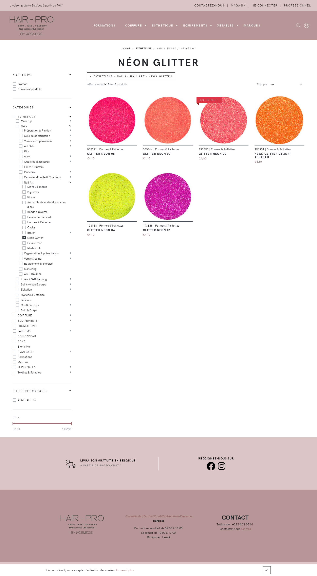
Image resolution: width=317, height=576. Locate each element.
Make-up (26, 121)
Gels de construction (37, 136)
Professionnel (297, 5)
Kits (26, 151)
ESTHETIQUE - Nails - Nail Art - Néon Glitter (131, 76)
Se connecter (265, 5)
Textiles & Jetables (29, 372)
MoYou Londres (37, 187)
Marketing (30, 269)
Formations (25, 357)
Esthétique (162, 25)
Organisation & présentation (41, 253)
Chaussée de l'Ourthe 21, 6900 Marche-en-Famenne (158, 516)
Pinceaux (29, 172)
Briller (31, 232)
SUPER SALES (27, 367)
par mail (246, 529)
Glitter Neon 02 (213, 154)
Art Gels (29, 146)
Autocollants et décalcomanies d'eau (46, 204)
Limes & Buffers (33, 167)
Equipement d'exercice (38, 263)
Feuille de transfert (39, 217)
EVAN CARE (25, 352)
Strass (31, 197)
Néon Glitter (35, 237)
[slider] (71, 423)
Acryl (27, 156)
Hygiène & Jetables (32, 295)
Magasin (238, 5)
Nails (24, 126)
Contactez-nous (209, 5)
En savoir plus (125, 570)
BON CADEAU (27, 336)
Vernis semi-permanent (38, 141)
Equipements (195, 25)
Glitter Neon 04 (101, 230)
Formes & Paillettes (39, 222)
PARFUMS (24, 331)
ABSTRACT (27, 400)
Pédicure (26, 300)
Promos (22, 84)
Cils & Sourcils (30, 305)
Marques (252, 25)
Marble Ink (34, 248)
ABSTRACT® (32, 274)
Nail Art (29, 182)
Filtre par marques (30, 391)
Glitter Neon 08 (101, 154)
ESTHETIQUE (26, 117)
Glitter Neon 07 (157, 154)
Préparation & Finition (37, 130)
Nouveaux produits (29, 89)
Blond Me (24, 346)
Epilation (26, 289)
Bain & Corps (29, 310)
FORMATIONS (104, 25)
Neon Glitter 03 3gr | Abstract (273, 155)
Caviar (31, 227)
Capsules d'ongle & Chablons (42, 177)
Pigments (33, 192)
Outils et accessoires (37, 161)
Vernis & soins (32, 258)
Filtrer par (23, 74)
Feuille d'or (34, 243)
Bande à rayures (37, 212)
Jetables (225, 25)
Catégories (23, 107)
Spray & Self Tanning (34, 279)
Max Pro (23, 362)
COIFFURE (133, 25)
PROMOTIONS (27, 326)
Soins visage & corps (33, 284)
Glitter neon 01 (157, 230)
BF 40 (21, 341)
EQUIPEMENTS (28, 320)
